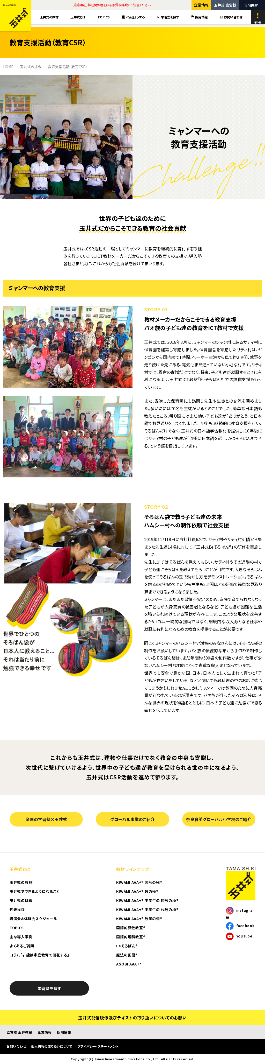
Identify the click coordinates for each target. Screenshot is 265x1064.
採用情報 (199, 17)
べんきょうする (133, 17)
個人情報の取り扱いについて (51, 1046)
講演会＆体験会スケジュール (33, 918)
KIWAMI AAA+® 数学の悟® (139, 918)
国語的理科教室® (130, 936)
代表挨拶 (17, 909)
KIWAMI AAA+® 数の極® (137, 891)
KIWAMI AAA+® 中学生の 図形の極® (147, 900)
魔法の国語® (126, 954)
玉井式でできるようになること (35, 891)
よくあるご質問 (22, 945)
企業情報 (201, 5)
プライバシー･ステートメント (98, 1046)
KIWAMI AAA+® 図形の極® (139, 882)
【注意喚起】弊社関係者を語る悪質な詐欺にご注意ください (111, 5)
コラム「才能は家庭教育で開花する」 (39, 954)
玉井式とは (77, 17)
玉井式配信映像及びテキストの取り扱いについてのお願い (132, 1017)
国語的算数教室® (130, 927)
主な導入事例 (21, 936)
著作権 (257, 18)
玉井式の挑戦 (30, 66)
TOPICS (104, 17)
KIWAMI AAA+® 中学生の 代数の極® (147, 909)
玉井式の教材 (49, 17)
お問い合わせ (231, 17)
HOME (8, 66)
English (252, 5)
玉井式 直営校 (225, 5)
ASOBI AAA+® (129, 964)
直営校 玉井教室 (19, 1032)
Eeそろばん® (126, 945)
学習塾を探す (168, 17)
